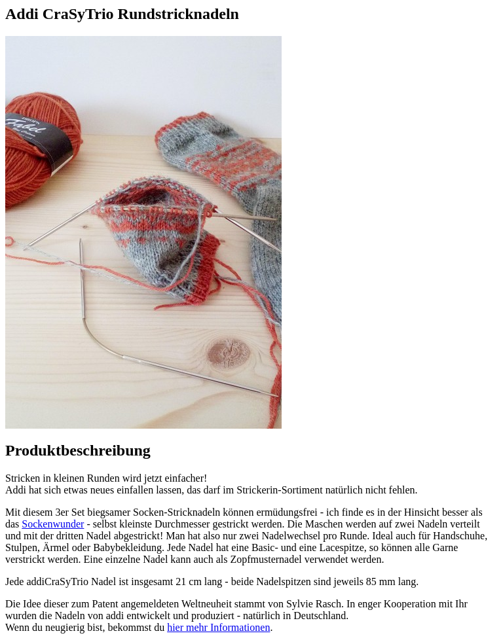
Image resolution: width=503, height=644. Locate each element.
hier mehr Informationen (218, 627)
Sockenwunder (53, 523)
